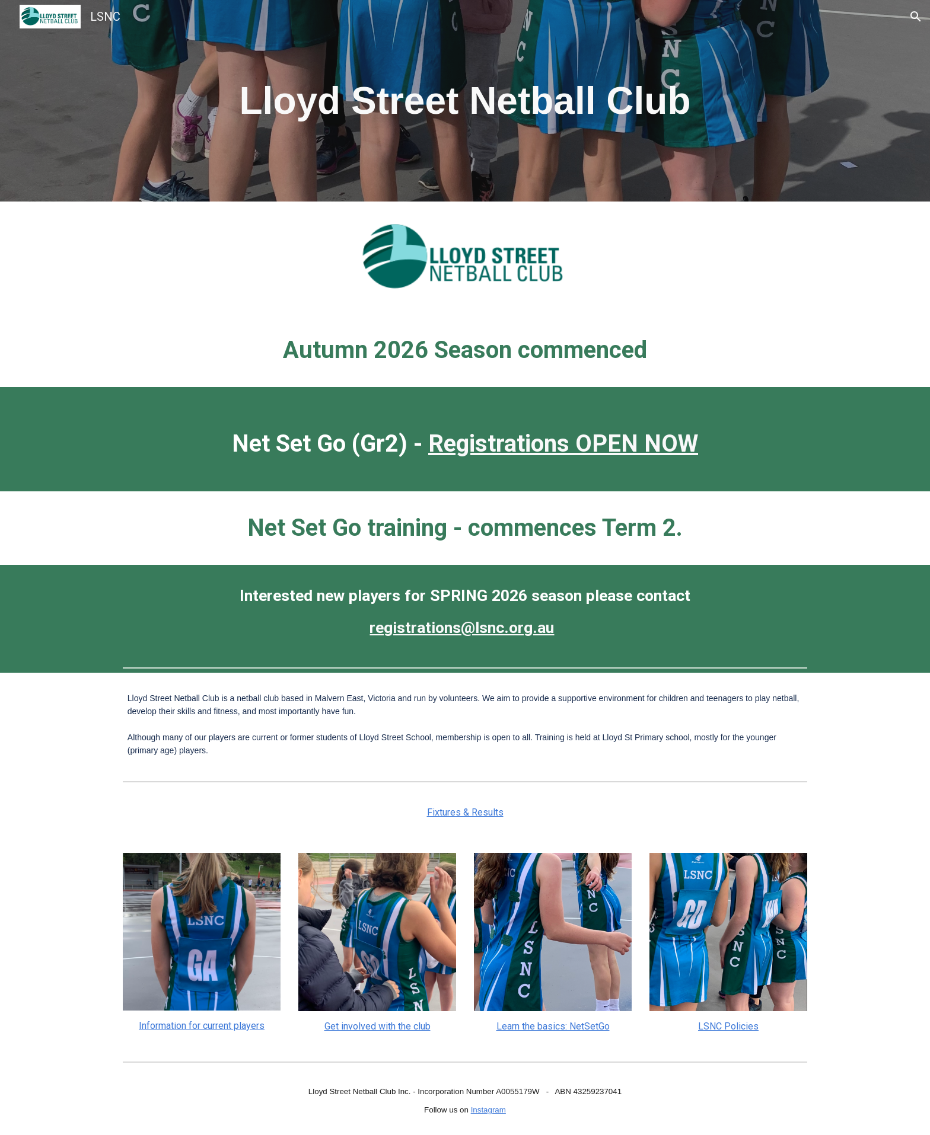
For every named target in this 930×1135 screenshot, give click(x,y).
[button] (916, 16)
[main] (465, 101)
